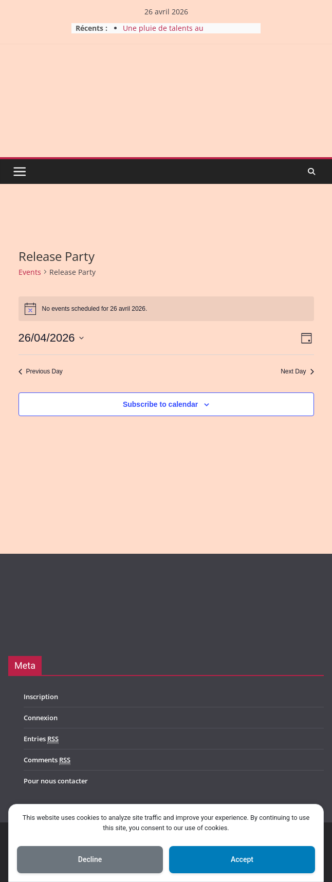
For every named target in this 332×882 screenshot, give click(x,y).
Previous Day (41, 371)
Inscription (41, 696)
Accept (242, 859)
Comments (47, 760)
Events (30, 272)
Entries (41, 739)
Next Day (297, 371)
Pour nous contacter (56, 780)
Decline (90, 859)
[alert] (166, 308)
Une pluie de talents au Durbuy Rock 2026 (163, 33)
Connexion (41, 717)
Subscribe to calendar (160, 404)
